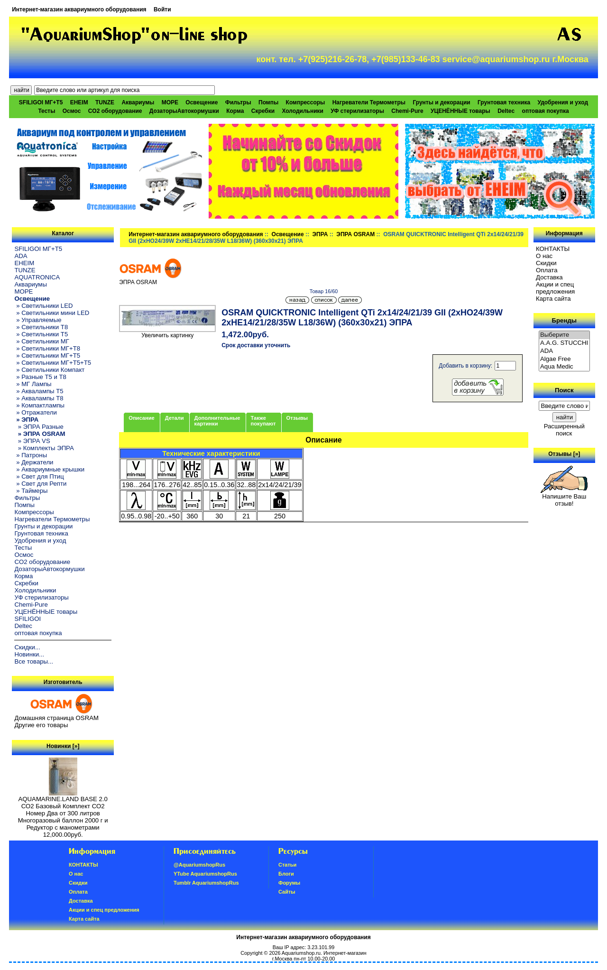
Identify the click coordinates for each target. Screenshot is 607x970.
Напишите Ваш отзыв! (564, 497)
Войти (162, 9)
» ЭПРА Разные (38, 426)
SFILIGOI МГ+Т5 (41, 102)
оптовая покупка (545, 111)
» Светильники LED (43, 305)
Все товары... (33, 661)
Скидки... (27, 647)
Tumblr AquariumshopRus (206, 883)
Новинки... (29, 654)
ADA (20, 255)
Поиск (564, 390)
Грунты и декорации (441, 102)
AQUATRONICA (37, 277)
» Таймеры (30, 490)
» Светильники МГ (41, 341)
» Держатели (33, 462)
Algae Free (564, 359)
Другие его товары (41, 725)
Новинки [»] (62, 746)
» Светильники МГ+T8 (47, 348)
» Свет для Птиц (39, 476)
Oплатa (547, 270)
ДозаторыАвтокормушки (184, 111)
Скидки (546, 263)
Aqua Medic (564, 367)
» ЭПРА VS (32, 440)
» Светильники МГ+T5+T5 (52, 362)
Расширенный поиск (564, 430)
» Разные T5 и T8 (40, 376)
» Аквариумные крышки (49, 469)
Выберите (564, 335)
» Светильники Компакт (49, 369)
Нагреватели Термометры (368, 102)
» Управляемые (37, 319)
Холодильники (302, 111)
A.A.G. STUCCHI (564, 343)
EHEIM (79, 102)
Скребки (263, 111)
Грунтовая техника (504, 102)
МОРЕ (170, 102)
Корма (235, 111)
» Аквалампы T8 (38, 398)
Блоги (286, 874)
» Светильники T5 (41, 334)
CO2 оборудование (115, 111)
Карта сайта (553, 298)
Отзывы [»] (564, 454)
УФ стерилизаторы (357, 111)
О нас (544, 255)
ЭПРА (320, 234)
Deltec (506, 111)
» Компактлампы (39, 405)
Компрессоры (305, 102)
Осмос (72, 111)
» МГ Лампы (32, 384)
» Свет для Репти (40, 483)
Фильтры (238, 102)
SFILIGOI (27, 618)
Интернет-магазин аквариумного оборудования (79, 9)
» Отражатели (35, 412)
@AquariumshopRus (199, 865)
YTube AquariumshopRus (205, 874)
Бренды (564, 320)
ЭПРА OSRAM (355, 234)
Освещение (288, 234)
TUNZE (104, 102)
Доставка (549, 277)
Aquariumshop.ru (301, 953)
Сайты (286, 892)
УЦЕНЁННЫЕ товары (460, 111)
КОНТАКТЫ (553, 248)
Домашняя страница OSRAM (56, 717)
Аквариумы (137, 102)
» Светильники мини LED (51, 312)
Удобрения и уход (562, 102)
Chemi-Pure (407, 111)
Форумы (289, 883)
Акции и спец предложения (555, 288)
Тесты (46, 111)
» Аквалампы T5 (38, 391)
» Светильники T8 (41, 327)
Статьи (287, 865)
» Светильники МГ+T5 (47, 355)
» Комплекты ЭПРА (44, 448)
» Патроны (30, 455)
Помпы (268, 102)
